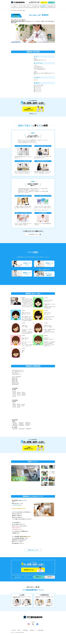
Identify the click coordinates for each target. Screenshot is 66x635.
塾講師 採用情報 (41, 630)
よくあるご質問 (13, 630)
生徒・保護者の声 (34, 6)
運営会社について (33, 630)
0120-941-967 (36, 79)
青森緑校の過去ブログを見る (33, 550)
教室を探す (14, 10)
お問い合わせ (49, 576)
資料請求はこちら (32, 113)
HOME (12, 10)
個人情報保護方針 (25, 630)
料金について (29, 6)
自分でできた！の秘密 (22, 6)
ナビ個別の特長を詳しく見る (33, 234)
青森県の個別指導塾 (19, 10)
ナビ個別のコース (15, 6)
